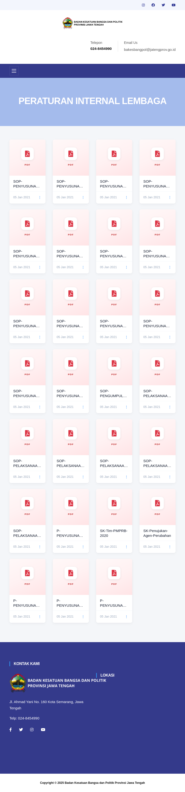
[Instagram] (32, 729)
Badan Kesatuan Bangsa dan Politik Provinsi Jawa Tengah (105, 783)
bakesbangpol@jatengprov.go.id (150, 49)
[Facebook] (10, 729)
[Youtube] (43, 729)
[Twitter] (21, 729)
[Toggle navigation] (14, 70)
